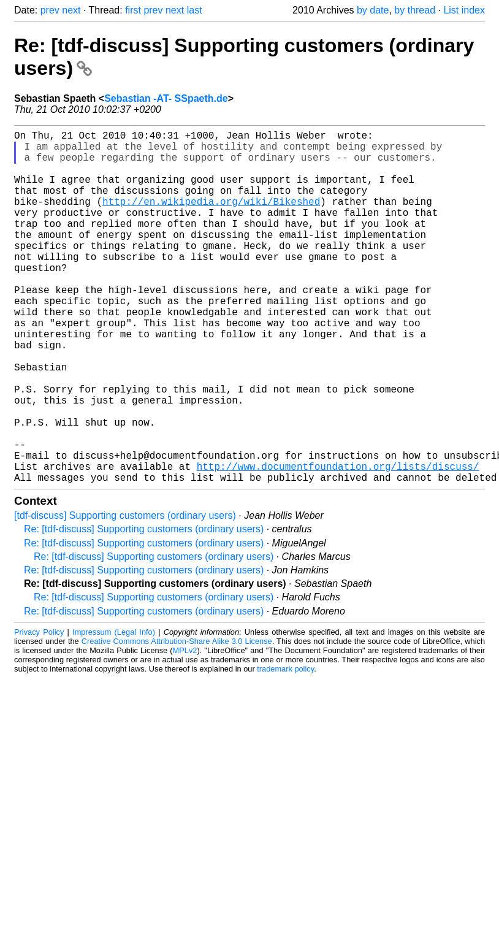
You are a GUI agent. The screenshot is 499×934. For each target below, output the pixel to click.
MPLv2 (185, 728)
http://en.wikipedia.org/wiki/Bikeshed (211, 218)
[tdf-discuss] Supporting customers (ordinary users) (125, 594)
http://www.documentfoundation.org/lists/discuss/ (338, 542)
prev (49, 10)
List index (464, 10)
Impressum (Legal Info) (113, 710)
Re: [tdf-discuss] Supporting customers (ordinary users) (144, 607)
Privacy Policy (39, 710)
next (71, 10)
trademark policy (285, 747)
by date (373, 10)
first (133, 10)
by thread (414, 10)
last (194, 10)
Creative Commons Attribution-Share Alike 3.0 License (177, 719)
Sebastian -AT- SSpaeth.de (166, 98)
